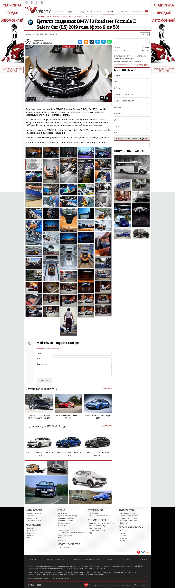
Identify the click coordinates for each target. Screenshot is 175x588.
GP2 (108, 523)
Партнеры (127, 559)
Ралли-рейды (101, 526)
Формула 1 (137, 11)
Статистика (122, 11)
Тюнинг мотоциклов (65, 521)
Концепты (61, 528)
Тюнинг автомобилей (66, 518)
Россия (30, 528)
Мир (29, 538)
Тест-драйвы (62, 513)
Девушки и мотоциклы (128, 518)
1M (115, 81)
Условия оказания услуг (54, 559)
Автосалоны (52, 34)
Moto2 (97, 530)
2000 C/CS (118, 107)
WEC (99, 528)
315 (116, 119)
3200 (116, 126)
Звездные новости (34, 521)
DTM (90, 528)
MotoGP (92, 530)
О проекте (32, 559)
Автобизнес (31, 516)
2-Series (117, 88)
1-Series (117, 75)
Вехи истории (63, 530)
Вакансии (112, 559)
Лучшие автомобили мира (68, 516)
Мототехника (32, 518)
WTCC (95, 528)
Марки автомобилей (127, 513)
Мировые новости (34, 513)
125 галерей (107, 388)
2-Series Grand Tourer (124, 100)
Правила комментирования (48, 348)
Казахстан (31, 530)
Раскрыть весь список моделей (131, 138)
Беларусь (30, 535)
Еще (143, 34)
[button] (80, 42)
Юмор (60, 537)
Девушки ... (62, 540)
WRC (90, 526)
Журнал (71, 11)
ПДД (81, 11)
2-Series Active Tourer (124, 94)
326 (116, 132)
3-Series (117, 113)
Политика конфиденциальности (86, 559)
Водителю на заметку (66, 535)
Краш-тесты (62, 525)
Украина (30, 533)
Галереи (108, 11)
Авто (28, 34)
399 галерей (107, 426)
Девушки (38, 34)
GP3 (112, 523)
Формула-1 (93, 523)
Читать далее (143, 64)
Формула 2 (102, 523)
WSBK (91, 533)
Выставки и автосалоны (129, 521)
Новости (59, 11)
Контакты (143, 559)
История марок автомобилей (100, 516)
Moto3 (103, 530)
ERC (94, 526)
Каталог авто (94, 11)
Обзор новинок (64, 523)
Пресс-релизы (63, 547)
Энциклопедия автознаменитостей (71, 533)
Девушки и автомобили (129, 516)
